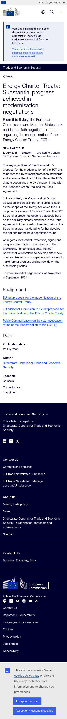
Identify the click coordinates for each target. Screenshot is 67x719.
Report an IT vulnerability (19, 615)
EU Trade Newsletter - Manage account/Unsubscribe (23, 483)
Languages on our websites (20, 622)
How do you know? (52, 2)
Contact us (10, 608)
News (9, 76)
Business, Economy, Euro (19, 560)
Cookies (8, 629)
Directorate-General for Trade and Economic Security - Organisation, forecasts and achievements (32, 523)
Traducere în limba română (27, 49)
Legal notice (11, 644)
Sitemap (8, 534)
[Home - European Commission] (11, 11)
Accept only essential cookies (34, 710)
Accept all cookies (27, 701)
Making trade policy (15, 504)
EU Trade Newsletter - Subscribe (24, 474)
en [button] (43, 12)
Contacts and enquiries (17, 467)
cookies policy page (26, 675)
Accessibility (11, 651)
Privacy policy (12, 636)
